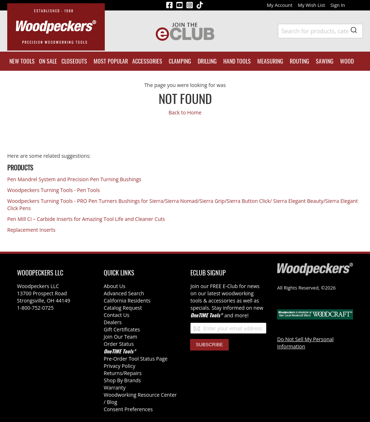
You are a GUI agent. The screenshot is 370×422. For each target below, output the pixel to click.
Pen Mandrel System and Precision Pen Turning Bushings (74, 179)
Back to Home (184, 112)
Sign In (338, 5)
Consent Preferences (128, 409)
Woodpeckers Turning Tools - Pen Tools (53, 190)
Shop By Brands (122, 380)
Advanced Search (124, 293)
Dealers (113, 322)
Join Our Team (120, 336)
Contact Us (116, 315)
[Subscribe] (209, 345)
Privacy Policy (119, 365)
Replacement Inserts (31, 229)
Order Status (119, 343)
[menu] (185, 61)
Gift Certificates (122, 329)
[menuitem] (22, 61)
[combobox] (320, 31)
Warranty (115, 387)
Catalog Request (123, 307)
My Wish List (311, 5)
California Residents (127, 300)
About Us (114, 286)
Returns (113, 373)
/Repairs (132, 373)
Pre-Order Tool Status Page (136, 358)
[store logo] (56, 27)
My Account (280, 5)
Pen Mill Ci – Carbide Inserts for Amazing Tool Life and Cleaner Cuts (86, 219)
